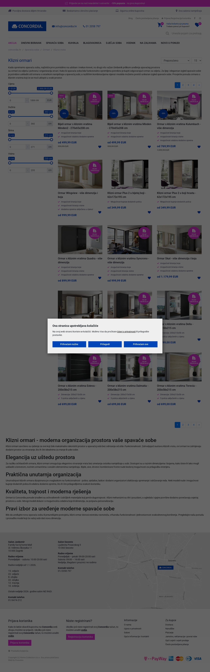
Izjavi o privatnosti (126, 331)
